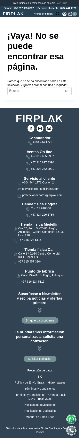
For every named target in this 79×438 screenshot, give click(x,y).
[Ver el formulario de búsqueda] (58, 14)
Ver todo (62, 3)
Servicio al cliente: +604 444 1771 (56, 8)
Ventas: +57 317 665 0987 (19, 8)
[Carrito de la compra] (72, 14)
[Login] (64, 14)
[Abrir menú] (28, 14)
